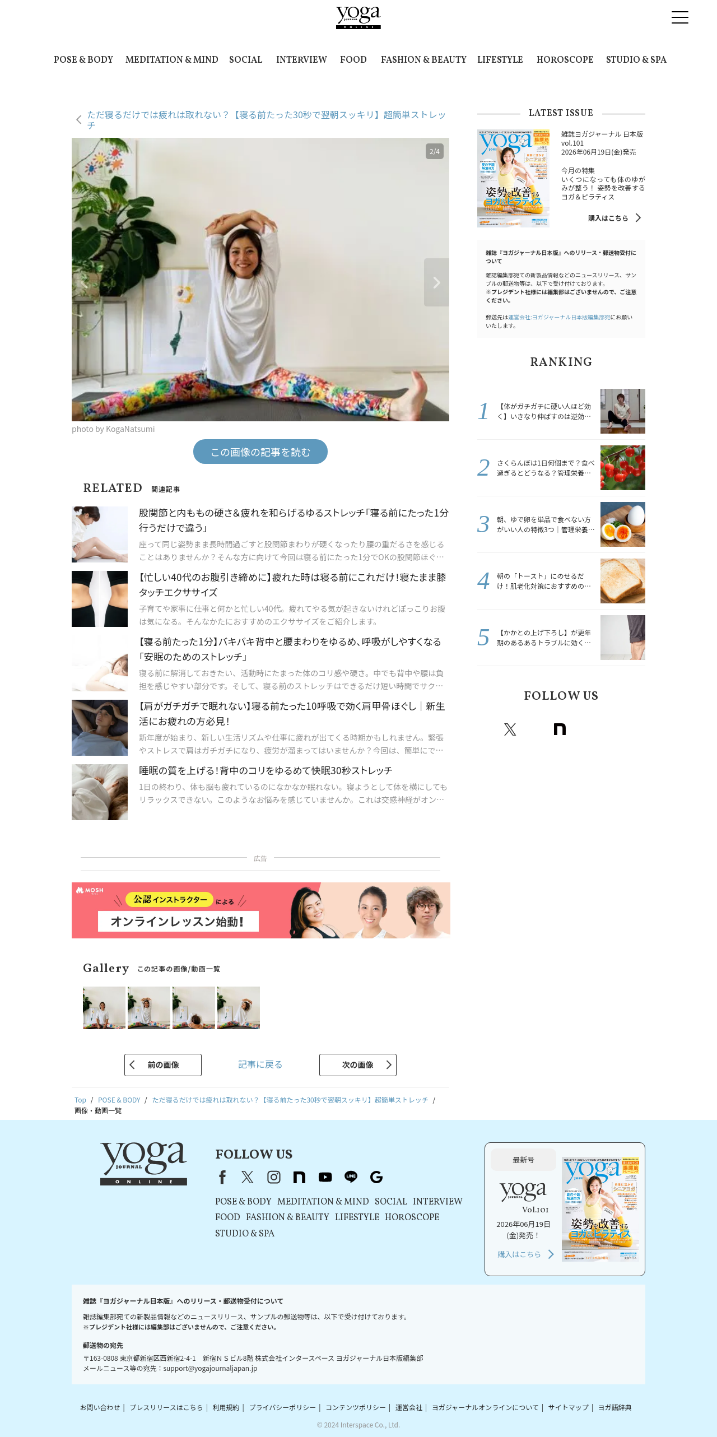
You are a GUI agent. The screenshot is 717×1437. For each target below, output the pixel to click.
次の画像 (358, 1064)
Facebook (487, 729)
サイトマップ (568, 1407)
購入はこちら (608, 217)
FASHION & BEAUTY (424, 60)
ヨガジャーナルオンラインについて (485, 1407)
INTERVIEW (301, 60)
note (559, 729)
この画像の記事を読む (260, 451)
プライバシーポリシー (282, 1407)
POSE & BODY (83, 60)
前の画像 (163, 1064)
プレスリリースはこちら (166, 1407)
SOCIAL (245, 60)
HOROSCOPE (565, 60)
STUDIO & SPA (636, 60)
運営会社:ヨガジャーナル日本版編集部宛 (559, 317)
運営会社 (408, 1407)
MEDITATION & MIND (171, 60)
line (609, 729)
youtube (325, 1177)
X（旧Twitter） (247, 1177)
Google (633, 729)
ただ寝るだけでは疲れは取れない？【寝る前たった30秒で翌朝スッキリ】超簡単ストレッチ (266, 119)
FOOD (353, 60)
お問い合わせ (100, 1407)
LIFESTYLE (500, 60)
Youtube (584, 729)
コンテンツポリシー (355, 1407)
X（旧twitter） (510, 729)
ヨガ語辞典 (615, 1407)
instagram (535, 729)
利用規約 (226, 1407)
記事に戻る (260, 1064)
